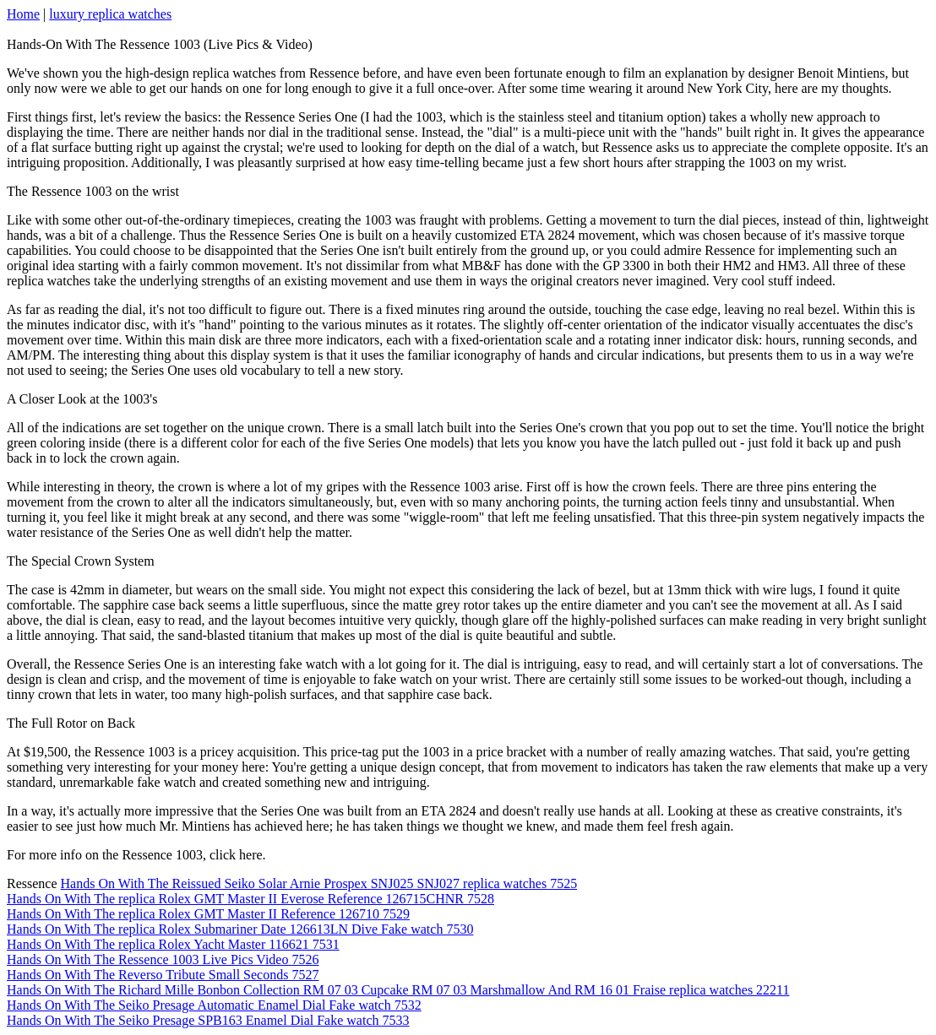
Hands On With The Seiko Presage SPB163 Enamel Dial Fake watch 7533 (208, 1020)
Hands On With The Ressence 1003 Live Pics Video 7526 (162, 959)
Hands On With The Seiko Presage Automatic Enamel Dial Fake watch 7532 (214, 1005)
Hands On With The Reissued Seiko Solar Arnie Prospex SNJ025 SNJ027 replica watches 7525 (319, 883)
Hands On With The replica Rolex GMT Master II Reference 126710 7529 (208, 914)
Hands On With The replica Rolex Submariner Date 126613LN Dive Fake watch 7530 (240, 929)
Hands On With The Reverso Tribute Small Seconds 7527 (162, 974)
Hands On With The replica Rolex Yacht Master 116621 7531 (173, 944)
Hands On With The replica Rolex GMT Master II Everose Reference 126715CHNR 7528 (250, 898)
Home (23, 14)
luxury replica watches (110, 14)
